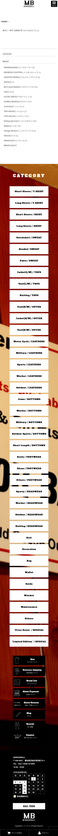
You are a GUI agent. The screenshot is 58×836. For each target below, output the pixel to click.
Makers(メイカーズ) (12, 126)
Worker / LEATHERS (29, 376)
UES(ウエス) (9, 92)
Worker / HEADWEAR (29, 503)
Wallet (29, 572)
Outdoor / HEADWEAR (29, 514)
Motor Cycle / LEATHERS (29, 341)
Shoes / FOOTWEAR (29, 468)
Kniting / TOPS (29, 295)
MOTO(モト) (9, 82)
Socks (29, 583)
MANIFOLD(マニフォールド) (15, 140)
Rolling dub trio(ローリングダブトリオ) (20, 121)
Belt (29, 537)
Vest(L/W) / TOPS (29, 283)
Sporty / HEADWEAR (29, 491)
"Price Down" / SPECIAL (29, 630)
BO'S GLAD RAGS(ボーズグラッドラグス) (20, 87)
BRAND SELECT (10, 145)
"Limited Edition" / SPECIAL (29, 641)
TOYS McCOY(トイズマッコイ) (16, 116)
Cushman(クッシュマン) (14, 106)
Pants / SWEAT (29, 260)
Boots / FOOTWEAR (29, 456)
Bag (29, 560)
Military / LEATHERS (29, 353)
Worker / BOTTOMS (29, 410)
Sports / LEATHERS (29, 364)
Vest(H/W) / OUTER (29, 329)
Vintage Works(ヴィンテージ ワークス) (20, 131)
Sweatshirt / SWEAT (29, 237)
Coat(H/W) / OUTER (29, 306)
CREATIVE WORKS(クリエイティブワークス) (22, 77)
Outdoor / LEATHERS (29, 387)
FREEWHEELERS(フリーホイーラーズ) (19, 67)
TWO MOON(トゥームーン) (15, 111)
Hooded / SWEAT (29, 249)
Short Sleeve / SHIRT (29, 214)
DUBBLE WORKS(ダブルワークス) (17, 101)
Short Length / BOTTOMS (29, 445)
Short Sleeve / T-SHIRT (29, 191)
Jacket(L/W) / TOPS (29, 272)
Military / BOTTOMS (29, 422)
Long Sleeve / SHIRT (29, 226)
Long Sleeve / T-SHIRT (29, 202)
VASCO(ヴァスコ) (11, 135)
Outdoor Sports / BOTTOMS (29, 433)
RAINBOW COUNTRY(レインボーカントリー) (22, 72)
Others (29, 618)
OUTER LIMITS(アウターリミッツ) (18, 96)
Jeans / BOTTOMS (29, 399)
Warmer (29, 595)
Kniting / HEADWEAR (29, 526)
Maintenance (29, 607)
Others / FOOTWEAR (29, 480)
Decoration (29, 549)
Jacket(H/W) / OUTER (29, 318)
